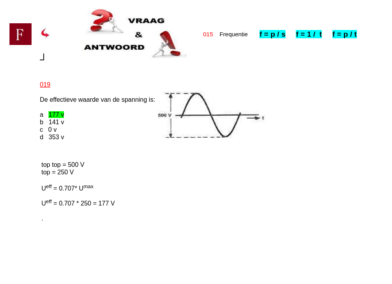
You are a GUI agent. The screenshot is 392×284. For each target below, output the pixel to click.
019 (45, 84)
